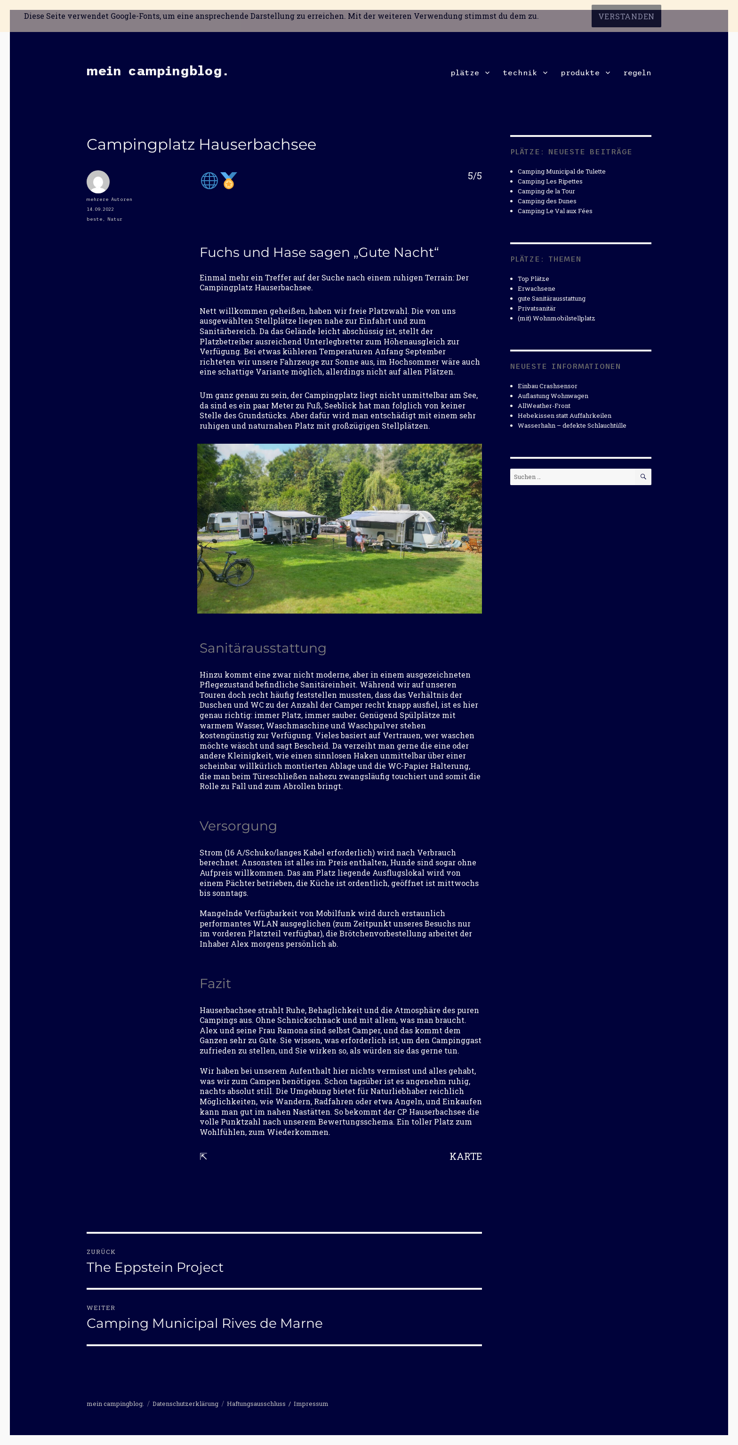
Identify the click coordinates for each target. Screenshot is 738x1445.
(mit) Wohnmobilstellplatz (556, 318)
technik (520, 72)
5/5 (475, 175)
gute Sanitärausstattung (552, 298)
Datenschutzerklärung (185, 1403)
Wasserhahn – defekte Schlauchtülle (572, 425)
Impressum (311, 1403)
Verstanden (626, 16)
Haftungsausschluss (256, 1403)
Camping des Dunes (547, 201)
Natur (114, 219)
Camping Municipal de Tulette (562, 171)
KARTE (465, 1156)
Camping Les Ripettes (550, 181)
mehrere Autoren (109, 199)
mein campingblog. (158, 70)
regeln (637, 72)
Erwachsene (536, 288)
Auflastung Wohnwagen (553, 395)
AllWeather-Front (544, 405)
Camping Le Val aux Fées (555, 211)
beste (95, 219)
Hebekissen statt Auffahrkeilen (564, 415)
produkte (580, 72)
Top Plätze (533, 278)
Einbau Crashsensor (548, 386)
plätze (464, 72)
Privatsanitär (537, 308)
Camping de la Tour (546, 191)
